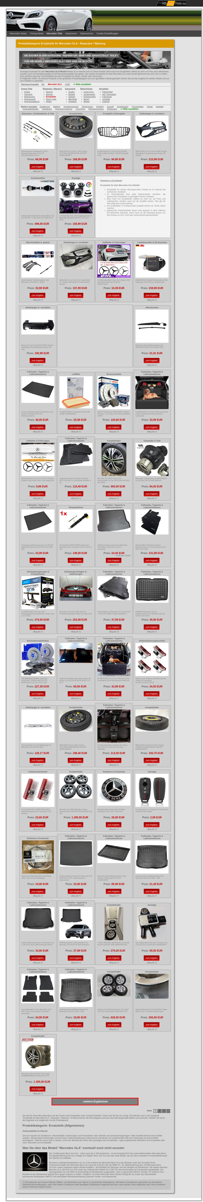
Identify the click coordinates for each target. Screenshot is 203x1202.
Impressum (71, 33)
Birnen (86, 99)
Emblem (100, 107)
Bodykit (71, 94)
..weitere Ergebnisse (95, 1101)
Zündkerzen (45, 107)
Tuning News (36, 33)
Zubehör (106, 101)
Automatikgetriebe (31, 109)
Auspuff (110, 107)
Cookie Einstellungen (107, 33)
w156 (67, 84)
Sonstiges (103, 89)
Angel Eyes (89, 92)
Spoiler (71, 92)
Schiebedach (122, 107)
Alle (43, 84)
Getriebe (160, 107)
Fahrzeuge (107, 97)
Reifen (49, 101)
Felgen (27, 92)
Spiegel (71, 97)
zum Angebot (37, 167)
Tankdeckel (47, 109)
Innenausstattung (31, 101)
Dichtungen (112, 109)
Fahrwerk (28, 94)
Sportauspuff (29, 99)
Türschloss (80, 109)
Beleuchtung (86, 89)
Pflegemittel (107, 92)
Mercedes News (18, 33)
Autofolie (106, 99)
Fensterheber (137, 107)
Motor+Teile (51, 99)
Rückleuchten (90, 97)
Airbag (150, 107)
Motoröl (49, 92)
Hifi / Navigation (109, 94)
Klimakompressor (96, 109)
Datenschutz (86, 33)
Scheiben (72, 101)
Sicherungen (87, 107)
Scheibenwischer (70, 107)
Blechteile (72, 99)
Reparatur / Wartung (52, 89)
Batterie (56, 107)
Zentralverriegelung (63, 109)
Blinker (87, 101)
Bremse (49, 94)
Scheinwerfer (89, 94)
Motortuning (29, 97)
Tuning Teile (26, 89)
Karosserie (70, 89)
